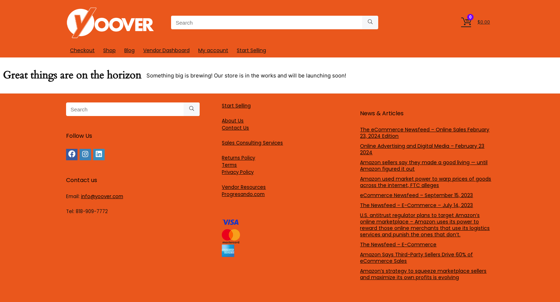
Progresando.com (243, 194)
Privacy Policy (238, 172)
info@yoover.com (102, 196)
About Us (233, 120)
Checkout (82, 50)
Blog (129, 50)
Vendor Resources (244, 187)
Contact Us (235, 128)
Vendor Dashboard (166, 50)
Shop (109, 50)
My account (213, 50)
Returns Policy (238, 158)
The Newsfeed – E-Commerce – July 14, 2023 (416, 205)
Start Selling (251, 50)
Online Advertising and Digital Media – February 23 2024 (422, 149)
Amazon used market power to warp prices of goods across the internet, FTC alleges (425, 182)
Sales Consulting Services (252, 143)
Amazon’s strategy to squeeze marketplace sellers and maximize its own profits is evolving (423, 274)
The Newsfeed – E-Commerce (398, 244)
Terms (229, 165)
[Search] (370, 22)
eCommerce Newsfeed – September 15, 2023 (416, 195)
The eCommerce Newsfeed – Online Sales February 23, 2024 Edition (424, 133)
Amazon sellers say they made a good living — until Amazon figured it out (424, 165)
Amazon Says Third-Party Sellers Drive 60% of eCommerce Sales (416, 258)
